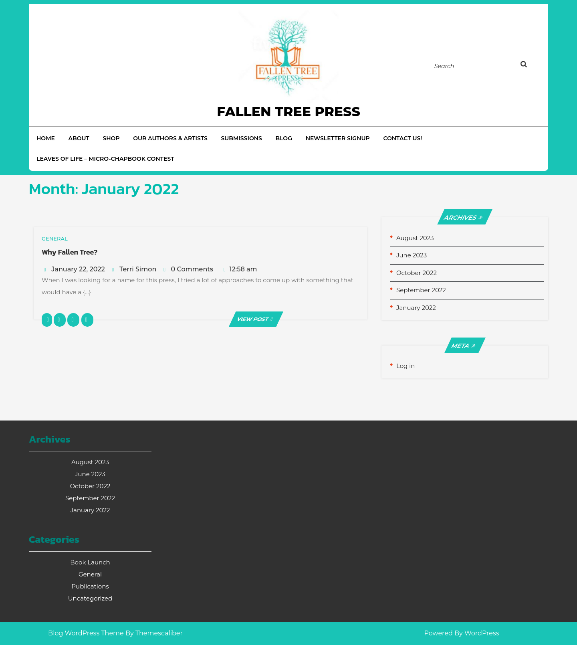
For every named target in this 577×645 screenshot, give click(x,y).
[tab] (532, 66)
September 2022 (421, 290)
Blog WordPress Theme (86, 633)
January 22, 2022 (78, 269)
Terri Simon (137, 269)
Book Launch (90, 562)
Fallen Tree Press (288, 111)
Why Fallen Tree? (69, 252)
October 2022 (416, 273)
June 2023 (411, 255)
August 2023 (415, 238)
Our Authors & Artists (170, 138)
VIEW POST (256, 319)
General (90, 574)
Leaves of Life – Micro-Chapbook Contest (105, 158)
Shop (111, 138)
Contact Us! (402, 138)
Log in (405, 366)
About (79, 138)
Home (45, 138)
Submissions (241, 138)
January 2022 (416, 307)
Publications (90, 586)
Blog (284, 138)
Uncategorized (90, 598)
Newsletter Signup (338, 138)
